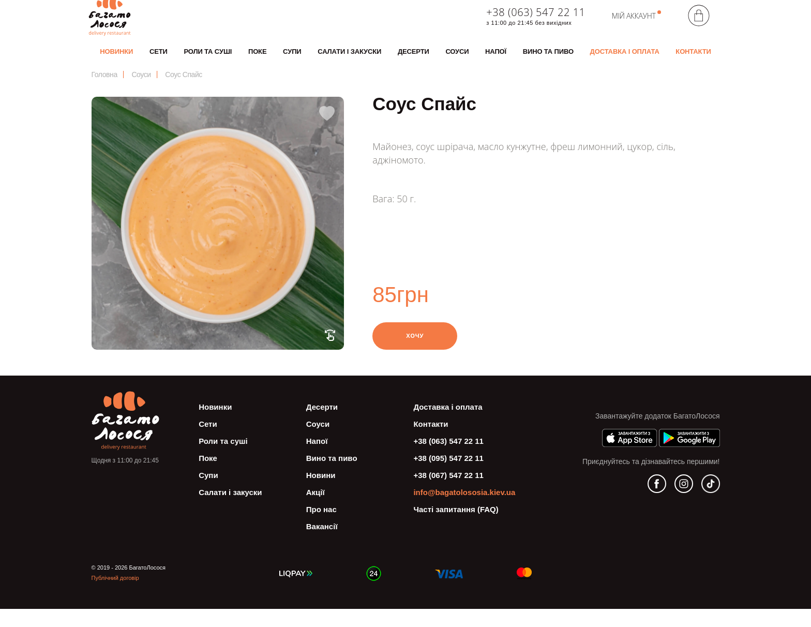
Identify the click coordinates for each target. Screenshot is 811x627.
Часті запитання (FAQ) (455, 527)
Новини (321, 493)
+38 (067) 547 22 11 (448, 493)
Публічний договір (115, 596)
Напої (495, 61)
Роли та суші (208, 61)
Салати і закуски (349, 61)
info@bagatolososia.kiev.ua (464, 510)
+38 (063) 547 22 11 (535, 22)
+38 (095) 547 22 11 (448, 476)
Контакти (693, 61)
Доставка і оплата (624, 61)
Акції (315, 510)
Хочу (415, 353)
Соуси (457, 61)
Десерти (413, 61)
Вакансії (322, 544)
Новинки (116, 61)
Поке (257, 61)
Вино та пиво (548, 61)
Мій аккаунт (634, 25)
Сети (158, 61)
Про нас (321, 527)
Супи (292, 61)
